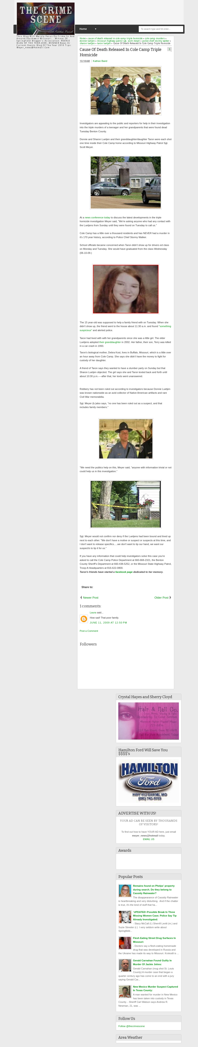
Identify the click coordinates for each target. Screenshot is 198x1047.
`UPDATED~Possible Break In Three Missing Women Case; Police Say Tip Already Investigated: (154, 916)
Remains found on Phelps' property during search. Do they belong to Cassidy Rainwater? (153, 889)
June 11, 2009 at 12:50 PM (108, 622)
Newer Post (90, 597)
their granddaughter (110, 342)
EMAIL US (148, 839)
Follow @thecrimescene (131, 1026)
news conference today (97, 217)
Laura (93, 612)
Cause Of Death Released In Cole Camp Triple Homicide (120, 52)
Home (83, 29)
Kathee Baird (100, 61)
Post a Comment (89, 631)
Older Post (161, 597)
